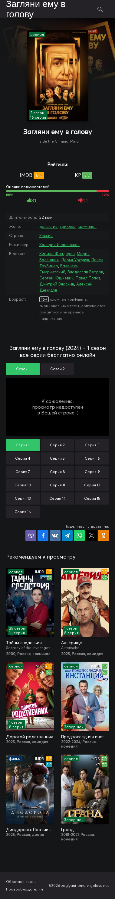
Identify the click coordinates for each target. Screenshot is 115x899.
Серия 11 (57, 485)
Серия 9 (92, 471)
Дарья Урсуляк (75, 259)
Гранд (67, 829)
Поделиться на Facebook (43, 535)
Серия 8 (57, 471)
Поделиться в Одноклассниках (103, 535)
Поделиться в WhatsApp (79, 535)
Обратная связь (21, 881)
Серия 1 (23, 445)
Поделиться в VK (55, 535)
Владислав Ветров (85, 271)
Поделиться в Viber (30, 535)
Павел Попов (88, 277)
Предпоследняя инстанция (85, 736)
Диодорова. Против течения (30, 829)
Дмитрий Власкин (56, 284)
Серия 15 (92, 498)
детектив (48, 226)
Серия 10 (23, 485)
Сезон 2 (57, 369)
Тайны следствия (24, 642)
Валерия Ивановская (59, 244)
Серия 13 (23, 498)
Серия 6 (92, 458)
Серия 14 (57, 498)
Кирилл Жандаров (57, 253)
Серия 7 (22, 471)
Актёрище (71, 642)
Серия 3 (92, 445)
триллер (68, 226)
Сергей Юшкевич (56, 277)
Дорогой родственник (29, 736)
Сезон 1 (23, 369)
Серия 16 (23, 511)
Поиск (100, 9)
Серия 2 (57, 445)
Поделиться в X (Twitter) (91, 535)
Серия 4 (22, 458)
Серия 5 (57, 458)
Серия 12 (92, 485)
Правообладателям (24, 889)
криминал (87, 226)
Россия (46, 235)
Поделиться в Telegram (67, 535)
